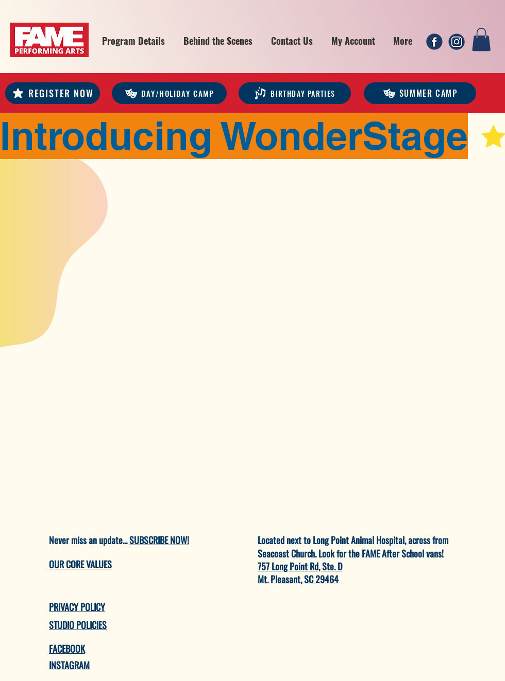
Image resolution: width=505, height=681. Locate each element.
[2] (456, 41)
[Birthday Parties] (295, 93)
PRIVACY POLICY (77, 607)
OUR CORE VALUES (80, 564)
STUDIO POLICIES (78, 625)
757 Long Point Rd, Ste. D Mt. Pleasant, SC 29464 (300, 573)
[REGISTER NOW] (52, 93)
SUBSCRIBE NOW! (159, 540)
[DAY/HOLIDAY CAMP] (169, 93)
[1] (434, 41)
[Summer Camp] (420, 93)
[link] (481, 39)
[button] (133, 41)
